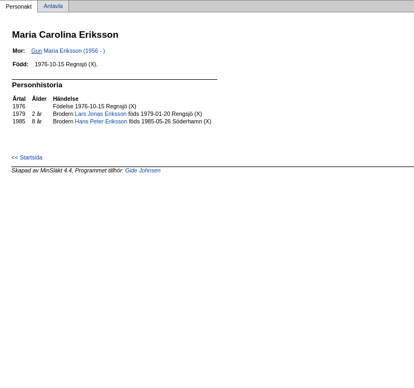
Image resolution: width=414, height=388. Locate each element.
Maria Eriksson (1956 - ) (68, 50)
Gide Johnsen (143, 170)
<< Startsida (26, 157)
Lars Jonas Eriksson (101, 113)
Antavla (53, 6)
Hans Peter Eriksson (101, 121)
